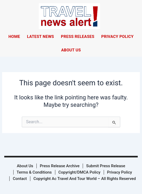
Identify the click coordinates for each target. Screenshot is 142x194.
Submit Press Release (105, 166)
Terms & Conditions (34, 172)
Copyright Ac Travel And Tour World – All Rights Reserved (85, 178)
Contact (20, 178)
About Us (71, 50)
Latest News (40, 36)
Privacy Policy (117, 36)
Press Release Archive (60, 166)
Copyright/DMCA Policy (80, 172)
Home (14, 36)
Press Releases (77, 36)
